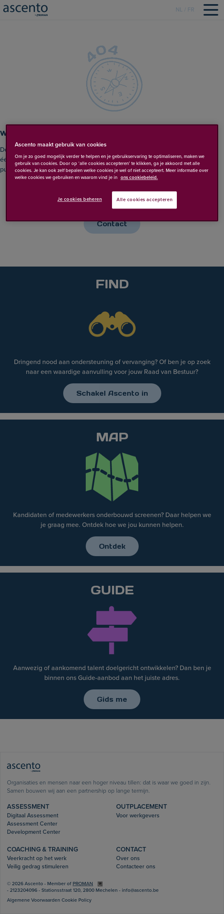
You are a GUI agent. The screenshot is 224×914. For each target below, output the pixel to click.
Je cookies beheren (79, 199)
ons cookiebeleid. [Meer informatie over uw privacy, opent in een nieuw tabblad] (139, 177)
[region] (112, 173)
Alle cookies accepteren (144, 199)
